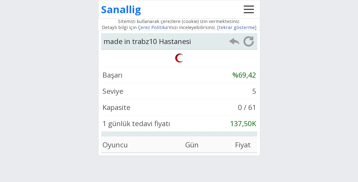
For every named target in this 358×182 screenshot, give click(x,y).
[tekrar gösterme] (236, 27)
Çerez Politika (153, 27)
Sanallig (121, 9)
